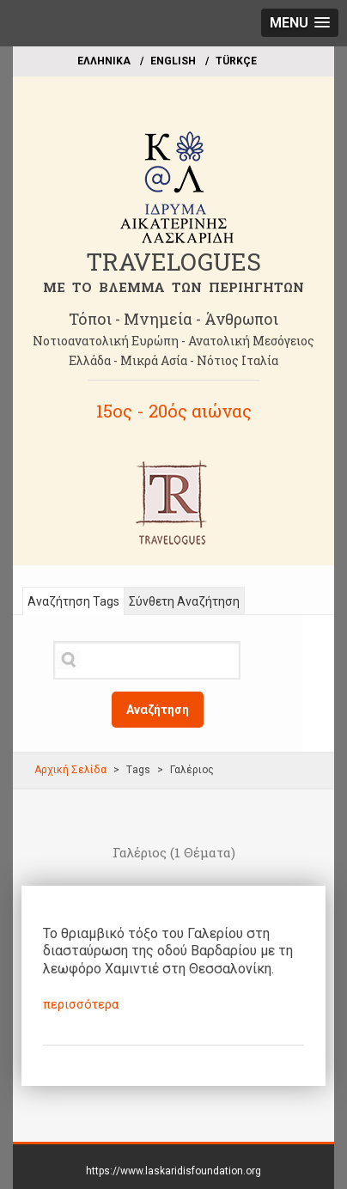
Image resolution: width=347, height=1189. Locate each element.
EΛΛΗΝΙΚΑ (104, 61)
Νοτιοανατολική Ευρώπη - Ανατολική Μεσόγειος (173, 340)
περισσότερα (81, 1004)
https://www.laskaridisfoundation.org (173, 1171)
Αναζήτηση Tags (73, 601)
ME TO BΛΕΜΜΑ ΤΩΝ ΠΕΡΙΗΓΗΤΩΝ (173, 287)
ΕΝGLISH (173, 61)
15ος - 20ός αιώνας (174, 410)
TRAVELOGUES (173, 261)
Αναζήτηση (157, 709)
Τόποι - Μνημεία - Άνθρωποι (173, 318)
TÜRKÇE (236, 61)
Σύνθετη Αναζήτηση (184, 601)
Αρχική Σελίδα (70, 770)
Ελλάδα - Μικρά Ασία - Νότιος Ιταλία (173, 360)
